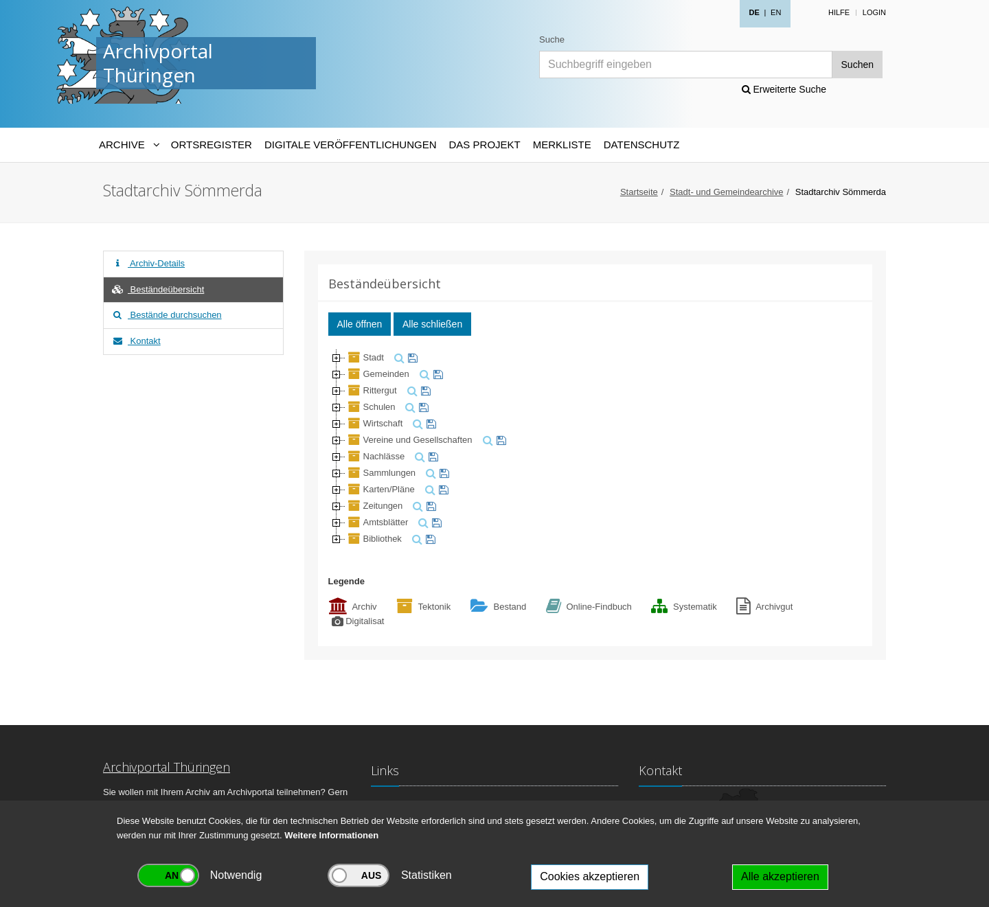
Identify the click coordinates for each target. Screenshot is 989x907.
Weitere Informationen (331, 835)
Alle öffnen (360, 324)
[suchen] (398, 357)
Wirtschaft (374, 423)
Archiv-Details (148, 263)
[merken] (411, 357)
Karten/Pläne (380, 489)
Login (874, 12)
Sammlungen (380, 473)
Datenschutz (642, 144)
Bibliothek (373, 538)
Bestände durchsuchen (166, 315)
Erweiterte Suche (784, 89)
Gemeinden (377, 374)
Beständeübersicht (157, 289)
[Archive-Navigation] (129, 145)
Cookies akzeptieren (589, 876)
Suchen (857, 64)
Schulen (370, 407)
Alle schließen (432, 324)
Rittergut (371, 390)
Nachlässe (375, 456)
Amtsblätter (377, 522)
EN (776, 12)
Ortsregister (211, 144)
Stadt (364, 357)
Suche (552, 39)
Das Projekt (485, 144)
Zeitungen (374, 506)
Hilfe (839, 12)
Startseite (639, 192)
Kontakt (136, 341)
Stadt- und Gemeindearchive (726, 192)
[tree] (595, 448)
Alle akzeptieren (780, 876)
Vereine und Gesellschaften (409, 440)
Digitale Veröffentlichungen (350, 144)
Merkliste (562, 144)
